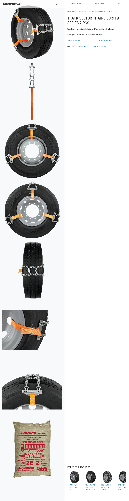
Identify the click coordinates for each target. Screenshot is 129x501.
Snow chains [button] (76, 4)
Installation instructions (99, 46)
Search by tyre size (73, 40)
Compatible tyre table (105, 40)
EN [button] (119, 4)
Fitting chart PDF (83, 46)
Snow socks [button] (99, 4)
